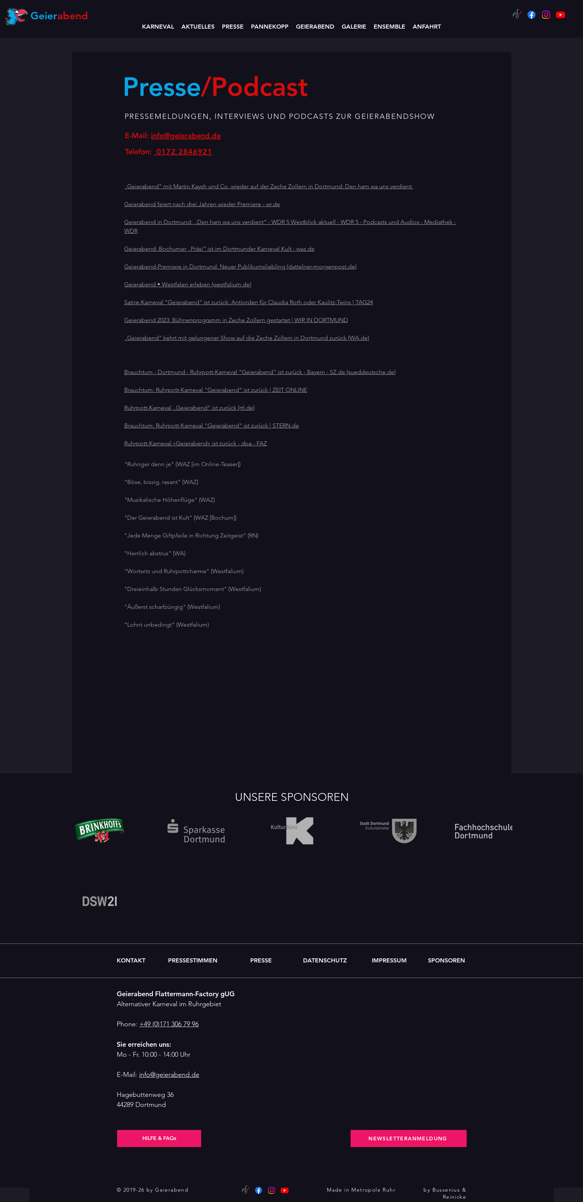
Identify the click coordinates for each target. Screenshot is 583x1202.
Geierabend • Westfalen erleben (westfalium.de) (187, 284)
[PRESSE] (261, 960)
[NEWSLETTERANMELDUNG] (409, 1138)
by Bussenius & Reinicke (444, 1193)
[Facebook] (531, 14)
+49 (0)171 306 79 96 (169, 1024)
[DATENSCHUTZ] (325, 960)
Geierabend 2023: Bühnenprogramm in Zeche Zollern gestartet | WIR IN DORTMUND (236, 320)
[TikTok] (517, 14)
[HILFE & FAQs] (159, 1138)
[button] (315, 27)
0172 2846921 (183, 151)
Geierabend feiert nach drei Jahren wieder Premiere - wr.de (202, 204)
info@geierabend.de (186, 135)
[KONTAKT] (131, 960)
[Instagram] (546, 14)
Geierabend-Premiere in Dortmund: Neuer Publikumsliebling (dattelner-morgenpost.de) (240, 266)
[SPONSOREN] (446, 960)
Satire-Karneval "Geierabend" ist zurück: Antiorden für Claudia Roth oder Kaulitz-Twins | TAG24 (248, 302)
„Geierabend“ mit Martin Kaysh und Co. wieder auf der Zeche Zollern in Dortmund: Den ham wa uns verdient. (268, 186)
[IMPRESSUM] (389, 960)
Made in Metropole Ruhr (361, 1189)
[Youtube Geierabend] (560, 14)
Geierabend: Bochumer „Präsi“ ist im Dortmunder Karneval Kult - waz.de (219, 248)
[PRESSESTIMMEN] (192, 960)
